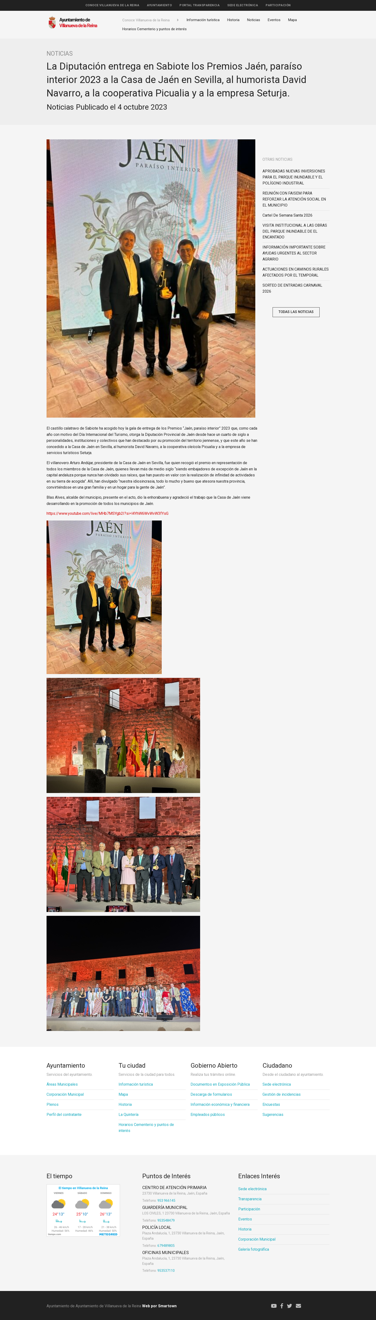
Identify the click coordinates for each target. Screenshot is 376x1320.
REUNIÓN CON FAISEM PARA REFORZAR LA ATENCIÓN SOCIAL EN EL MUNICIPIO (294, 199)
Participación (278, 5)
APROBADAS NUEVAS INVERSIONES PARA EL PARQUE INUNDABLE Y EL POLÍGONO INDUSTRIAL (294, 177)
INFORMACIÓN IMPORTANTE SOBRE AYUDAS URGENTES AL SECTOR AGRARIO (294, 253)
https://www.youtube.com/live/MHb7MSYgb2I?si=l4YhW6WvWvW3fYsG (107, 513)
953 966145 (158, 1200)
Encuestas (271, 1104)
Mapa (292, 20)
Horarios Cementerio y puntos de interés (154, 29)
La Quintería (128, 1114)
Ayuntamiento (159, 5)
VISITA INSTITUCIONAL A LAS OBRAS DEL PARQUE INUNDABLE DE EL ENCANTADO (295, 231)
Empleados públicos (208, 1114)
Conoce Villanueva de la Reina (112, 5)
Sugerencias (273, 1114)
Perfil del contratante (64, 1114)
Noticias (253, 20)
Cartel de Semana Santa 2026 (287, 215)
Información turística (203, 20)
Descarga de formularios (211, 1094)
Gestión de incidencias (282, 1094)
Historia (233, 20)
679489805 (158, 1246)
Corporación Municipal (65, 1094)
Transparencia (250, 1199)
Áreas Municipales (62, 1084)
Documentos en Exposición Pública (220, 1084)
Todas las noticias (296, 312)
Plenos (53, 1104)
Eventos (274, 20)
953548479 (158, 1220)
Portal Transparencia (199, 5)
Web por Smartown (159, 1306)
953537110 (158, 1271)
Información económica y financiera (220, 1104)
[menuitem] (112, 5)
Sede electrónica (242, 5)
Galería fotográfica (253, 1249)
